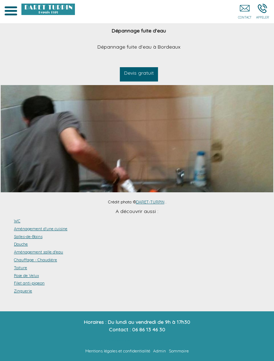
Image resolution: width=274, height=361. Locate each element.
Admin (159, 350)
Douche (21, 244)
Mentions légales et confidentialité (117, 350)
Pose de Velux (26, 275)
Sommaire (179, 350)
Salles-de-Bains (28, 236)
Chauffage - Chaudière (35, 259)
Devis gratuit (138, 73)
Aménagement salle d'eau (38, 251)
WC (17, 220)
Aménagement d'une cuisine (40, 228)
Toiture (20, 267)
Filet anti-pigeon (29, 283)
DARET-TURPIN (150, 201)
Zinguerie (23, 290)
